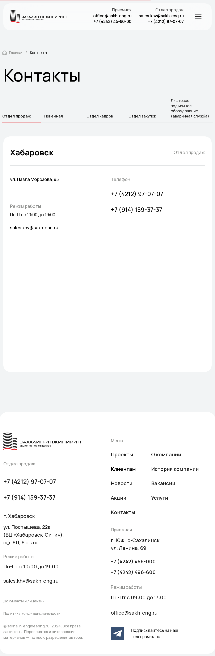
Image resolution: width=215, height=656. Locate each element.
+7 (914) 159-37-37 (136, 209)
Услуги (159, 497)
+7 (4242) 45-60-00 (112, 21)
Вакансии (163, 483)
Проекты (122, 454)
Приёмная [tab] (53, 116)
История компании (175, 468)
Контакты (38, 52)
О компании (166, 454)
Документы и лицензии (24, 600)
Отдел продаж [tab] (16, 116)
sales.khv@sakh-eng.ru (161, 15)
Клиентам (123, 468)
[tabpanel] (107, 260)
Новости (121, 483)
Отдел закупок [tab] (142, 116)
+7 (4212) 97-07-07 (166, 21)
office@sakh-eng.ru (112, 15)
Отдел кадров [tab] (100, 116)
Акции (118, 497)
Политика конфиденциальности (31, 613)
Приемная (121, 10)
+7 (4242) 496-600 (133, 572)
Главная (12, 52)
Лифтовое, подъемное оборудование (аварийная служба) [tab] (190, 108)
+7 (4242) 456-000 (133, 561)
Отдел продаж (169, 10)
